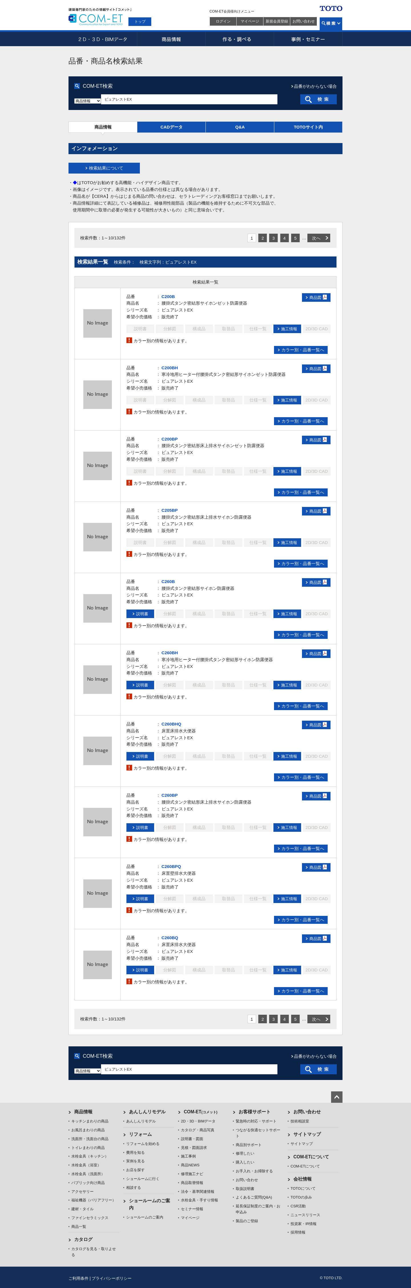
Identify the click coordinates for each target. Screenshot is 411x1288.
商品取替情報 (192, 1183)
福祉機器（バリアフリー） (93, 1200)
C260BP (170, 795)
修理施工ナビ (192, 1174)
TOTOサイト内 (308, 127)
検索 (331, 23)
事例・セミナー (308, 39)
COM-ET (200, 1111)
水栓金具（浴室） (86, 1165)
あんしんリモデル (147, 1111)
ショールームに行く (143, 1179)
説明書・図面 (192, 1139)
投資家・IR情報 (304, 1224)
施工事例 (188, 1156)
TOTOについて (303, 1188)
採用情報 (298, 1232)
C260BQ (170, 937)
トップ (140, 21)
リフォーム (140, 1134)
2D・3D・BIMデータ (102, 39)
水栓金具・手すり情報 (199, 1200)
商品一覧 (78, 1226)
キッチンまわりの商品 (89, 1121)
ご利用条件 (78, 1278)
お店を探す (135, 1170)
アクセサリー (82, 1191)
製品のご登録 (247, 1221)
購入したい (245, 1162)
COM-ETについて (311, 1156)
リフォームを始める (143, 1144)
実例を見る (135, 1161)
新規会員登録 (277, 21)
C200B (168, 296)
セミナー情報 (192, 1209)
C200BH (170, 367)
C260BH (170, 652)
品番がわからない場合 (315, 86)
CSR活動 (298, 1206)
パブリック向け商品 (88, 1183)
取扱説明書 (245, 1189)
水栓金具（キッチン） (89, 1156)
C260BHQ (171, 724)
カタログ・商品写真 (197, 1130)
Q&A (240, 127)
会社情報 (302, 1179)
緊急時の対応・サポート (256, 1121)
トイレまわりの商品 (88, 1148)
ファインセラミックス (89, 1218)
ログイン (223, 21)
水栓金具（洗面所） (88, 1174)
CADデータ (171, 127)
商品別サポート (249, 1145)
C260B (168, 581)
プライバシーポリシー (112, 1278)
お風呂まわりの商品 (88, 1130)
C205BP (170, 510)
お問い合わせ (304, 21)
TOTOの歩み (301, 1197)
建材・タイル (82, 1209)
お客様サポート (255, 1111)
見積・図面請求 (194, 1148)
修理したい (245, 1153)
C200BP (170, 439)
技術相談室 (300, 1121)
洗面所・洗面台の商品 (89, 1139)
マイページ (250, 21)
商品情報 (171, 39)
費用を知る (135, 1152)
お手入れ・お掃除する (254, 1171)
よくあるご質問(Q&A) (254, 1197)
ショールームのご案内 (144, 1217)
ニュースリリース (305, 1215)
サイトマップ (307, 1134)
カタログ (83, 1239)
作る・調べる (240, 39)
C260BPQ (171, 866)
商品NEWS (190, 1165)
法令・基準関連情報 (197, 1191)
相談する (133, 1187)
